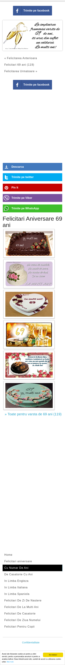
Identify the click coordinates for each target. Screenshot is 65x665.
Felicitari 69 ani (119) (19, 64)
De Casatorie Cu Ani (18, 574)
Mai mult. (10, 662)
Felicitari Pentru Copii (19, 626)
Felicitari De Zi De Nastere (23, 600)
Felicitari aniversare (18, 561)
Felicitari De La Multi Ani (21, 607)
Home (8, 554)
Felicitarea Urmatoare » (20, 71)
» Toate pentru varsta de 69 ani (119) (33, 414)
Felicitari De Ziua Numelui (22, 620)
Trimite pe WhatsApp (25, 208)
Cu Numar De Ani (16, 567)
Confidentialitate (30, 642)
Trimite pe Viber (21, 197)
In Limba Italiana (16, 587)
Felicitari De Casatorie (20, 613)
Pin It (14, 187)
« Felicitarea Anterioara (20, 58)
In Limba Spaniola (16, 593)
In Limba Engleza (16, 580)
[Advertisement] (32, 127)
